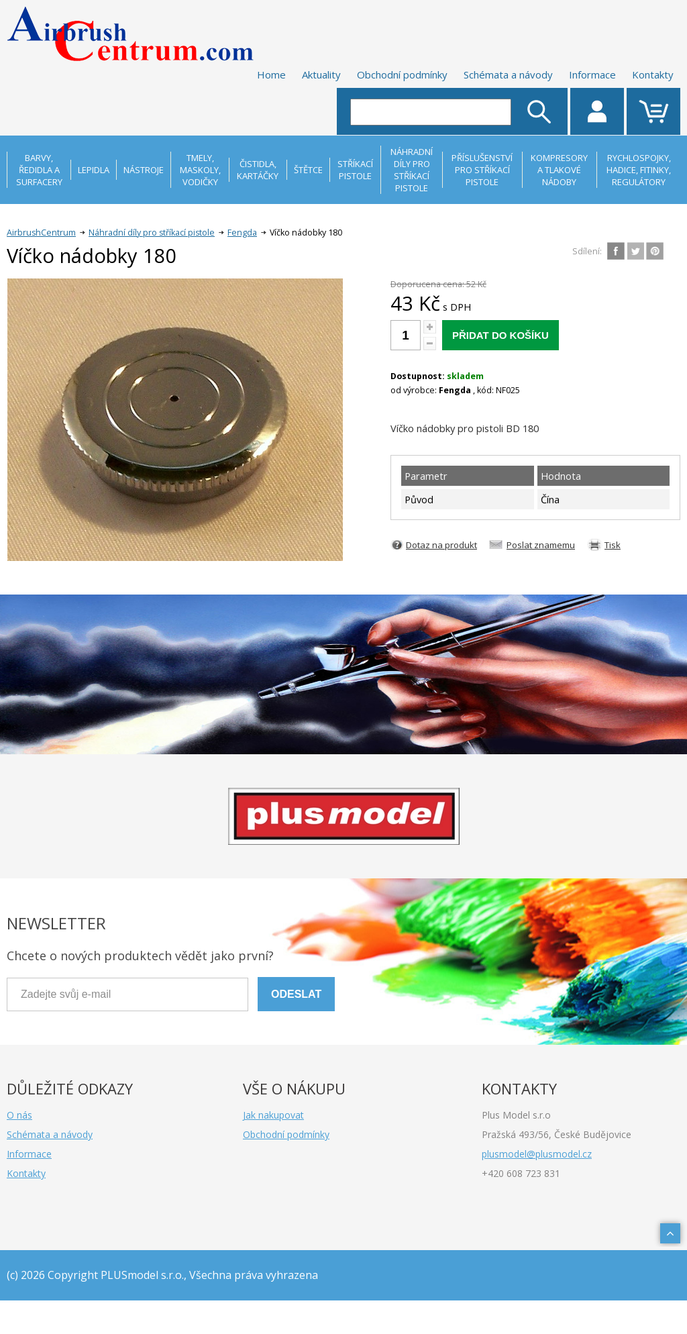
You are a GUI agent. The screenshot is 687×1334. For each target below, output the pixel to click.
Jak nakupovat (273, 1115)
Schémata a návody (508, 74)
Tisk (612, 545)
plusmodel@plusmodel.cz (537, 1153)
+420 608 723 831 (521, 1173)
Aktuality (321, 74)
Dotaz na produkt (441, 545)
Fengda (242, 232)
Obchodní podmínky (402, 74)
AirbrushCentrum (41, 232)
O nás (19, 1115)
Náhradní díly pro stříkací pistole (152, 232)
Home (271, 74)
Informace (592, 74)
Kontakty (653, 74)
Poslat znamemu (541, 545)
